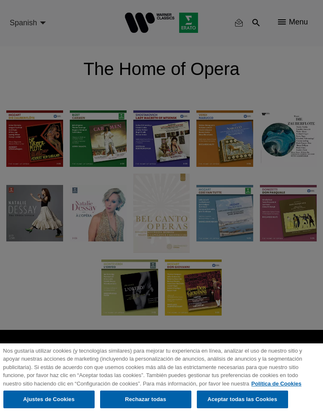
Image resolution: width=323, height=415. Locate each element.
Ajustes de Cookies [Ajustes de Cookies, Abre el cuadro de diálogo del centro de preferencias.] (48, 399)
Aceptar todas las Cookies (242, 399)
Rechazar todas (145, 399)
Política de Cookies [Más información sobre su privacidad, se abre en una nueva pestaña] (277, 383)
